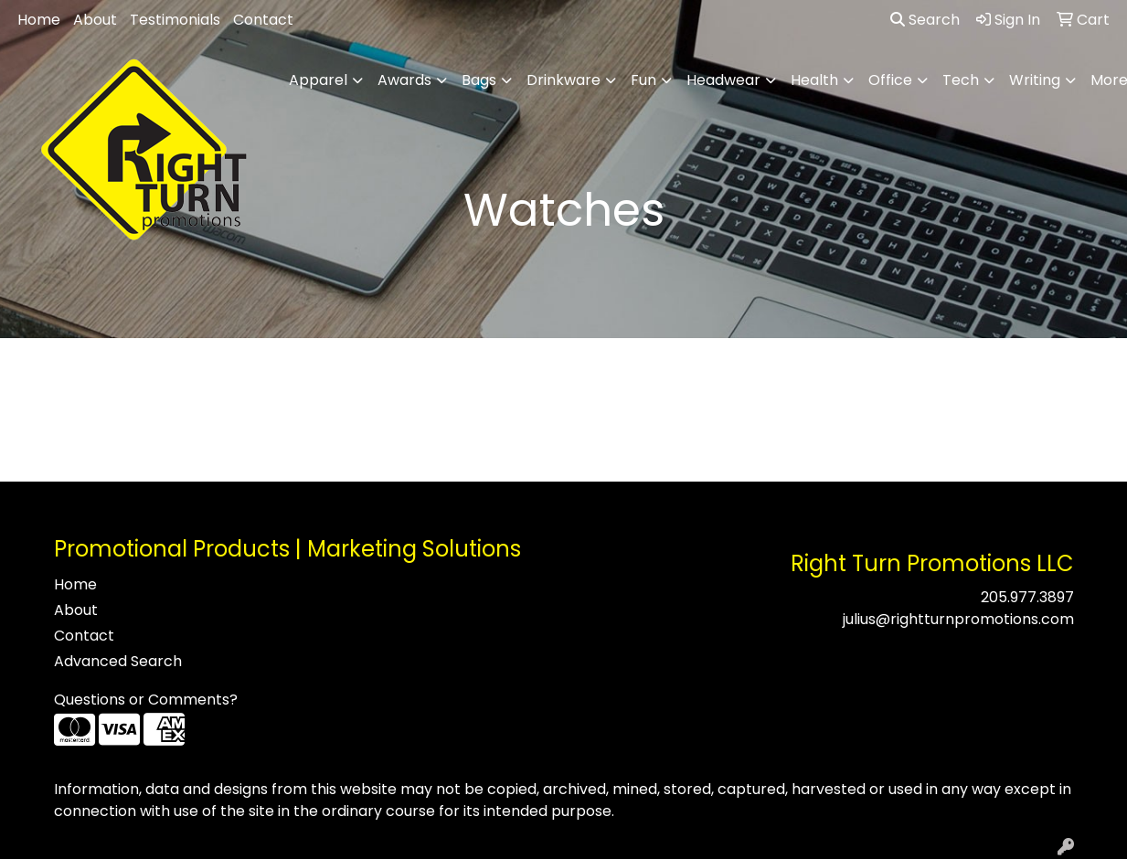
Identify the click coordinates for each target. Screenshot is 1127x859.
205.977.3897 (1027, 597)
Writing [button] (1034, 79)
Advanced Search (118, 661)
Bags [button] (479, 79)
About (95, 19)
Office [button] (890, 79)
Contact (263, 19)
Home (38, 19)
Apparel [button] (318, 79)
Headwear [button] (723, 79)
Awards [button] (404, 79)
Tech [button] (960, 79)
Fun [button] (643, 79)
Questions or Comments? (146, 699)
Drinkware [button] (563, 79)
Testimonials (175, 19)
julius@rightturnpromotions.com (958, 619)
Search (925, 19)
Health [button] (814, 79)
